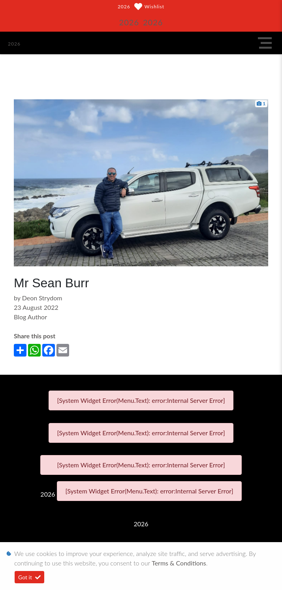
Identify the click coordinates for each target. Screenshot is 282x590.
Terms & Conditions (179, 563)
